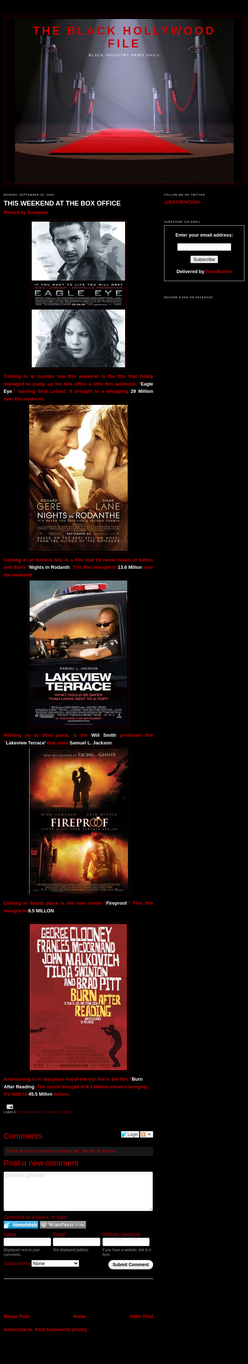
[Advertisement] (46, 1297)
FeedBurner (219, 271)
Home (79, 1316)
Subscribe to (41, 1263)
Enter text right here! (78, 1191)
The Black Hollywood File (124, 37)
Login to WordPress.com (63, 1225)
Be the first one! (98, 1151)
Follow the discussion (146, 1134)
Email (59, 1234)
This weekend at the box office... (47, 1112)
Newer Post (16, 1316)
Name (10, 1234)
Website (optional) (121, 1234)
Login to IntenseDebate (21, 1225)
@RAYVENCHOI (181, 202)
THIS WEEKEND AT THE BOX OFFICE (62, 203)
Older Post (141, 1316)
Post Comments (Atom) (61, 1329)
